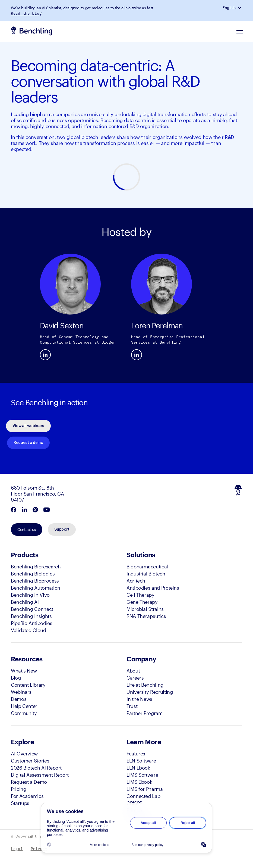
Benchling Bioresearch (36, 566)
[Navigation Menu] (240, 31)
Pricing (18, 789)
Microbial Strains (145, 609)
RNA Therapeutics (146, 616)
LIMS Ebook (139, 782)
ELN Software (141, 761)
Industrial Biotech (145, 574)
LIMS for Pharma (144, 789)
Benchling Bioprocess (35, 581)
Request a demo (28, 443)
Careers (135, 678)
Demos (18, 699)
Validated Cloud (28, 630)
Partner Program (144, 713)
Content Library (28, 685)
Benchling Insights (31, 616)
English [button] (229, 7)
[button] (240, 7)
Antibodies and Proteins (152, 588)
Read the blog (26, 13)
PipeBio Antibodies (31, 623)
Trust (131, 706)
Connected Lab (143, 796)
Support (61, 529)
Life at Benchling (144, 685)
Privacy (39, 848)
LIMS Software (142, 775)
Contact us (26, 529)
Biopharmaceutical (147, 566)
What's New (24, 671)
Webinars (21, 692)
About (133, 671)
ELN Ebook (138, 768)
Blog (16, 678)
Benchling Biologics (33, 574)
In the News (139, 699)
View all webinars (28, 426)
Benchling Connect (32, 609)
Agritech (135, 581)
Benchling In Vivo (30, 595)
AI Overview (24, 754)
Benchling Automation (35, 588)
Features (135, 754)
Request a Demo (29, 782)
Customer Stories (30, 761)
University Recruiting (149, 692)
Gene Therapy (142, 602)
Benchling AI (25, 602)
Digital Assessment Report (40, 775)
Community (24, 713)
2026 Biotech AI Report (36, 768)
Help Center (24, 706)
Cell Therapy (140, 595)
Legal (17, 848)
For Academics (27, 796)
